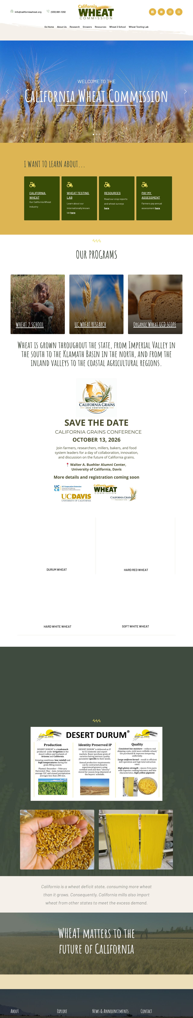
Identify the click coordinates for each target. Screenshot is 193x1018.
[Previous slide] (8, 91)
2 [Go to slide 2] (96, 134)
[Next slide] (185, 91)
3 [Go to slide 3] (99, 134)
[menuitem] (49, 26)
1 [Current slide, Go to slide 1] (93, 134)
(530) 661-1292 (58, 11)
